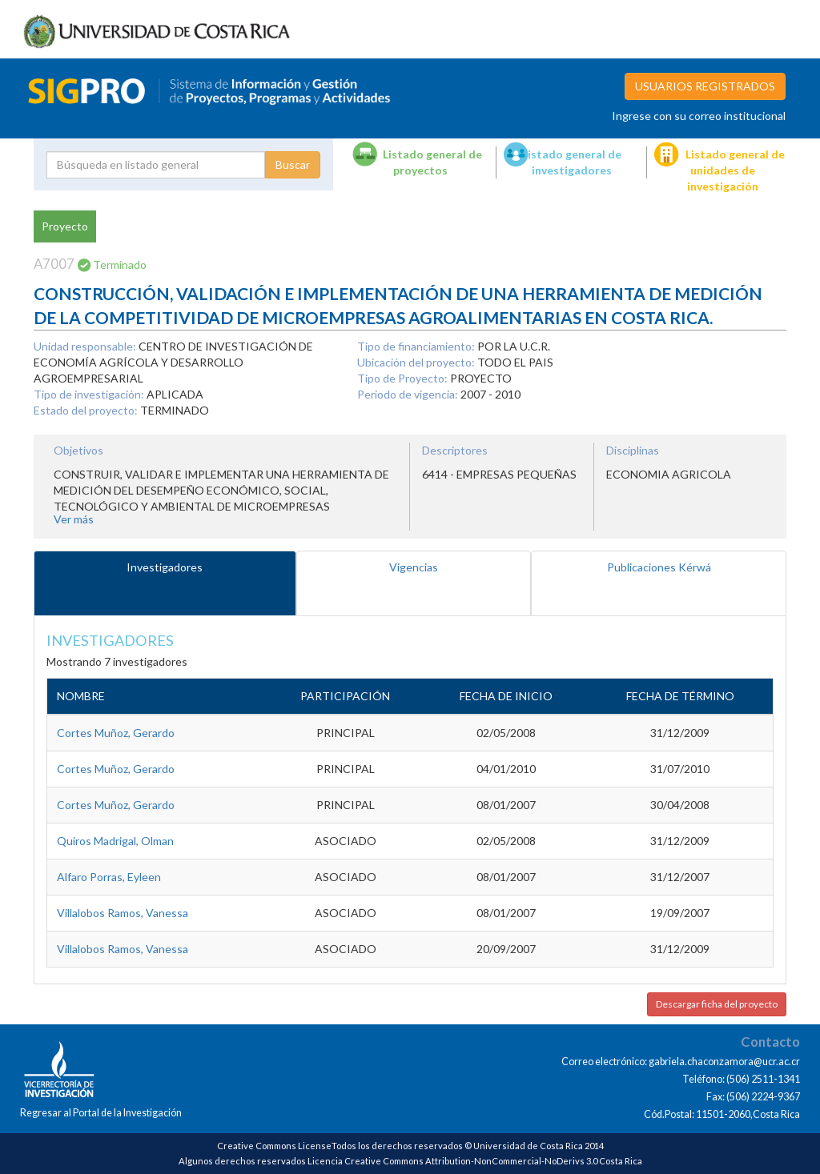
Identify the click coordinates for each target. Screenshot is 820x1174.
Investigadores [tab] (165, 567)
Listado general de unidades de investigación (735, 170)
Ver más (74, 519)
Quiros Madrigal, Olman (115, 840)
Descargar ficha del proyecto (717, 1004)
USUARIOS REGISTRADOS (705, 86)
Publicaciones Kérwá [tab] (659, 567)
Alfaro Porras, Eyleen (109, 877)
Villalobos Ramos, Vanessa (122, 913)
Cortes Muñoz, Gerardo (116, 732)
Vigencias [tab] (413, 567)
